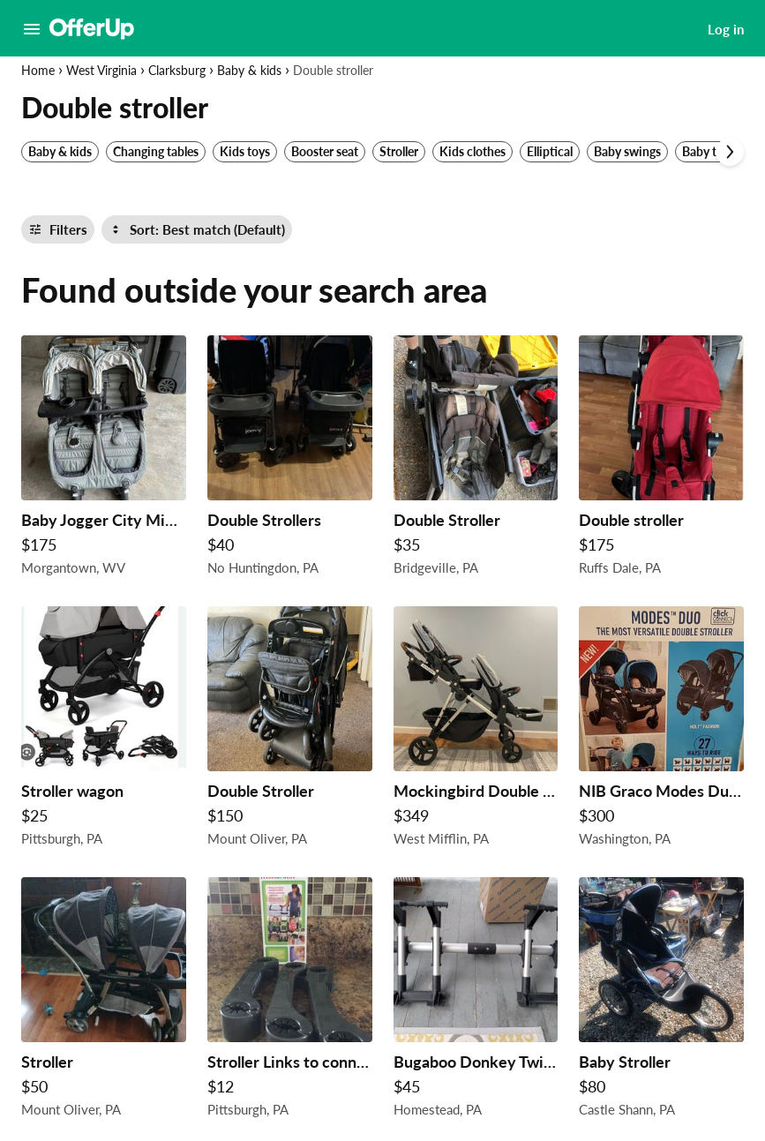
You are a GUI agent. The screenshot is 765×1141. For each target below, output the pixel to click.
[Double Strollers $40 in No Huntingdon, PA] (289, 460)
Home (38, 70)
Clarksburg (177, 70)
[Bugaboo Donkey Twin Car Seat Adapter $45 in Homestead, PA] (476, 1002)
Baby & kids (249, 70)
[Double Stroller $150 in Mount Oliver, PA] (289, 731)
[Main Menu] (31, 29)
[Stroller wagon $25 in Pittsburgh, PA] (103, 731)
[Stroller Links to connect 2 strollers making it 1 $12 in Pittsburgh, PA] (289, 1002)
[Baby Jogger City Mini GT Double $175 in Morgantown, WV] (103, 460)
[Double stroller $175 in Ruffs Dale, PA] (661, 460)
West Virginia (101, 70)
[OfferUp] (91, 29)
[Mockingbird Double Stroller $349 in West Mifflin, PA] (476, 731)
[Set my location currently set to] (93, 192)
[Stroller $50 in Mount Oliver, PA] (103, 1002)
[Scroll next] (730, 152)
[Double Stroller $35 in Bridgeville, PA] (476, 460)
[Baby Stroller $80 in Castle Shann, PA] (661, 1002)
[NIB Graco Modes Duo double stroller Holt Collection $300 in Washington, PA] (661, 731)
